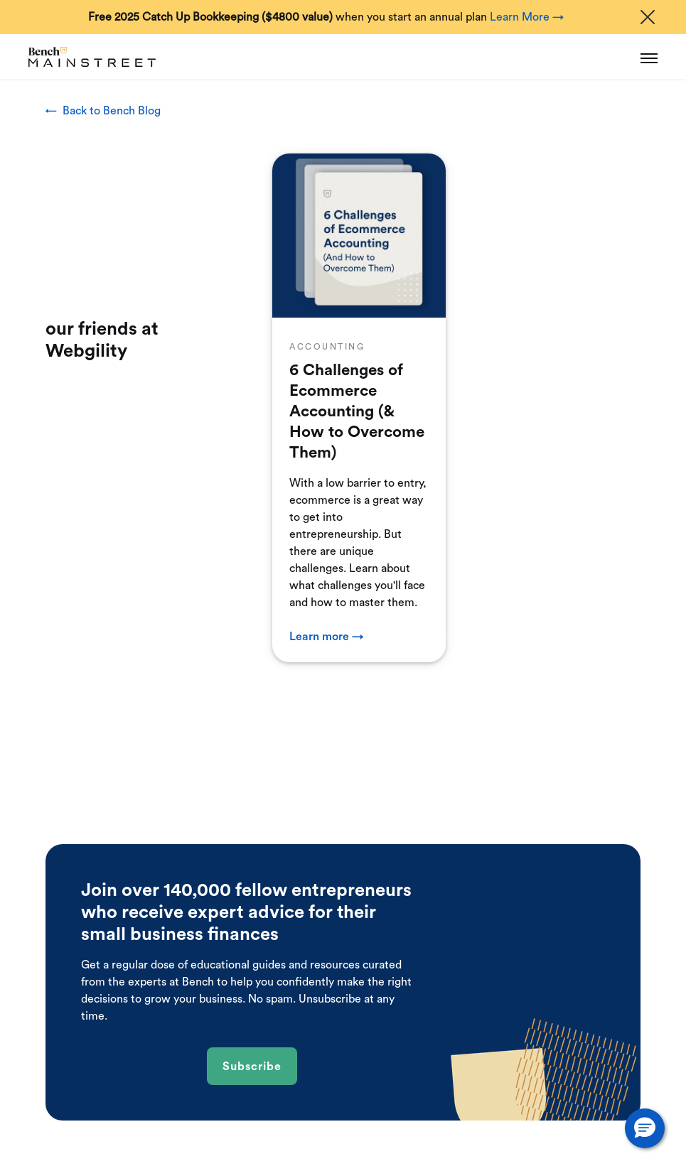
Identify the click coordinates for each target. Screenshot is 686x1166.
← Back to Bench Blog (103, 111)
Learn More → (527, 17)
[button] (645, 1128)
